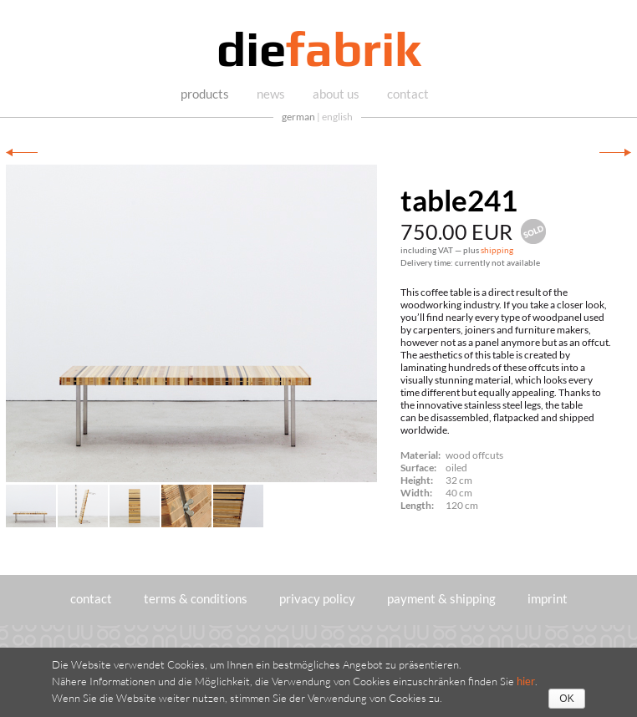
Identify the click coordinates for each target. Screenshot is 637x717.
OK (566, 698)
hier (526, 681)
